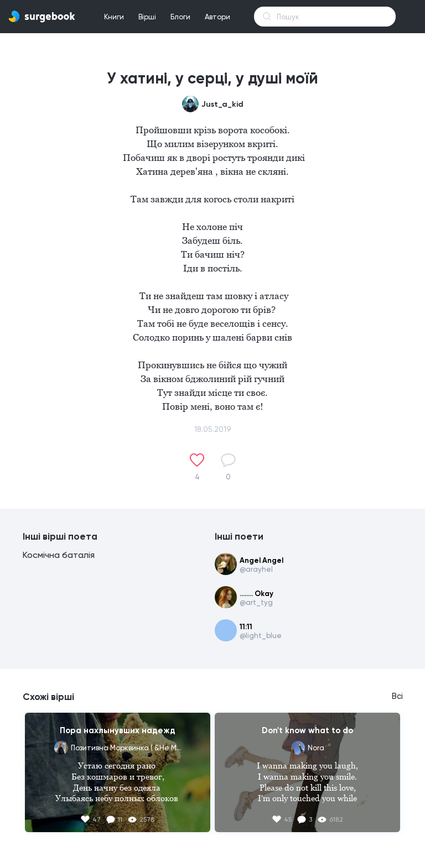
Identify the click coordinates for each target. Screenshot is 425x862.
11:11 (246, 627)
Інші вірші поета (60, 536)
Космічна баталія (59, 555)
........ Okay (256, 593)
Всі (397, 696)
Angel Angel (261, 560)
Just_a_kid (222, 104)
